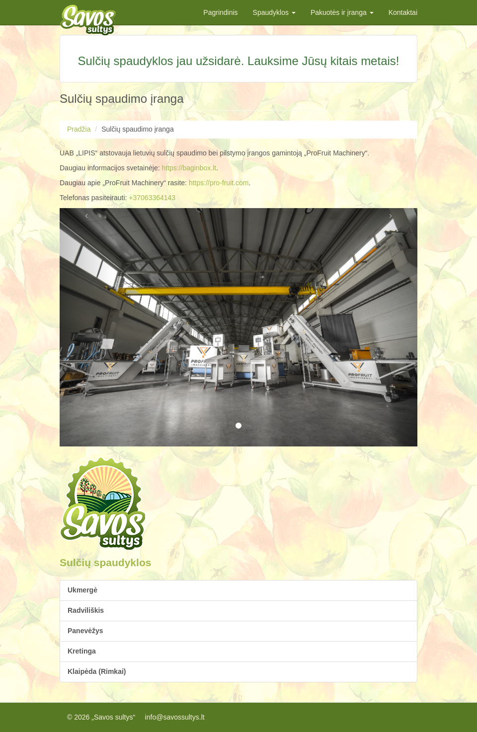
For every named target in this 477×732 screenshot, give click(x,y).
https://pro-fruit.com (219, 183)
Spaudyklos (274, 12)
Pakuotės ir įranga (342, 12)
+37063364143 (152, 198)
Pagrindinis (220, 12)
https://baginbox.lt (188, 168)
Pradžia (78, 129)
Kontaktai (403, 12)
